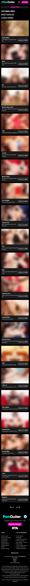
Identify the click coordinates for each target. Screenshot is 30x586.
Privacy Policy (4, 539)
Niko (3, 363)
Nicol (3, 61)
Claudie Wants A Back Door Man (9, 431)
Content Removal (5, 543)
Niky (3, 270)
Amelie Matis (6, 317)
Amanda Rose (6, 339)
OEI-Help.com (22, 556)
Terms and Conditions (6, 537)
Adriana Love (6, 293)
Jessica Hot (5, 222)
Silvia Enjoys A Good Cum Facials (10, 409)
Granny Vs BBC (23, 40)
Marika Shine (6, 107)
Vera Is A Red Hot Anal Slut (8, 202)
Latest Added (7, 18)
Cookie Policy (4, 540)
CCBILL (15, 561)
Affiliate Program (5, 545)
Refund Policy (4, 542)
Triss (3, 473)
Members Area (4, 536)
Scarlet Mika (6, 451)
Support (3, 547)
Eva (3, 246)
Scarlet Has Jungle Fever (8, 453)
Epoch (15, 559)
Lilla (3, 131)
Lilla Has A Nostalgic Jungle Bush (9, 132)
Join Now (24, 2)
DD (3, 85)
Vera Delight (5, 200)
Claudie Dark (6, 429)
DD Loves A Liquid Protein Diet (9, 86)
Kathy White (5, 38)
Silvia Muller (5, 407)
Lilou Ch (4, 385)
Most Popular (7, 14)
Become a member (15, 524)
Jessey (4, 153)
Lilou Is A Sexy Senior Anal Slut (9, 386)
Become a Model (5, 548)
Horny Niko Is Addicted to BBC (9, 364)
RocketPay (15, 558)
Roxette (4, 497)
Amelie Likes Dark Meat (7, 319)
